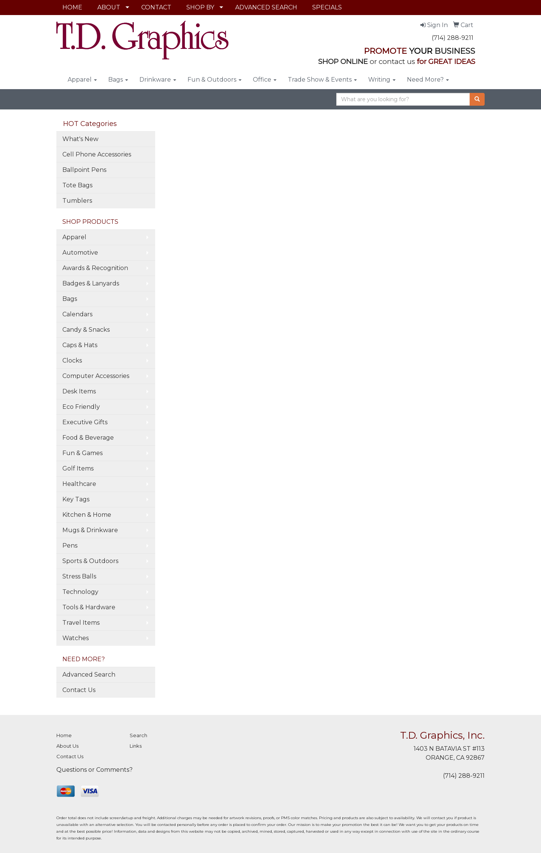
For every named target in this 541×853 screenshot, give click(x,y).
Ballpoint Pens (84, 169)
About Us (67, 746)
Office (265, 79)
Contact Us (78, 690)
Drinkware (157, 79)
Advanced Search (88, 674)
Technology (80, 591)
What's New (80, 139)
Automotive (80, 252)
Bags (118, 79)
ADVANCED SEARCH (266, 7)
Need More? (428, 79)
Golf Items (78, 468)
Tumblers (77, 200)
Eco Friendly (81, 406)
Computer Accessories (95, 375)
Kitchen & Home (86, 514)
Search (138, 735)
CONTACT (156, 7)
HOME (72, 7)
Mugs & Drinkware (90, 530)
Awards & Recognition (95, 268)
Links (136, 746)
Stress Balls (79, 576)
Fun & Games (82, 453)
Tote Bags (77, 185)
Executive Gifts (84, 422)
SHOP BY (200, 7)
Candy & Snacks (86, 329)
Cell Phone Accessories (96, 154)
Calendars (77, 314)
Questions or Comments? (94, 769)
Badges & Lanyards (90, 283)
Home (64, 735)
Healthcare (79, 483)
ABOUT (108, 7)
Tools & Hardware (88, 607)
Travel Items (81, 622)
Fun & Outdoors (214, 79)
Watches (75, 638)
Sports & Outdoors (90, 561)
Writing (382, 79)
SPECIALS (327, 7)
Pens (69, 545)
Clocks (72, 360)
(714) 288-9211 (452, 37)
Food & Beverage (88, 437)
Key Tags (75, 499)
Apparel (82, 79)
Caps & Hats (79, 345)
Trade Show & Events (322, 79)
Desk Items (79, 391)
